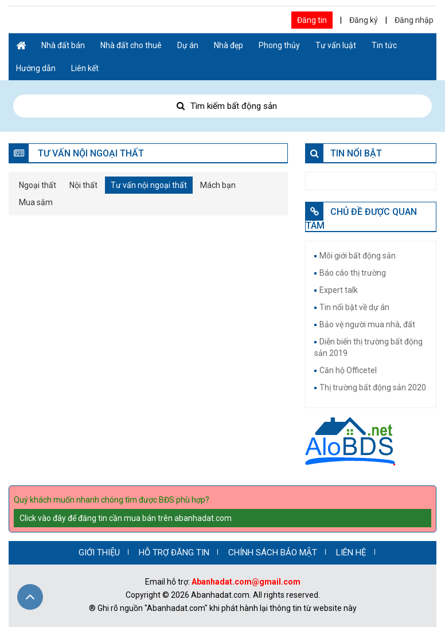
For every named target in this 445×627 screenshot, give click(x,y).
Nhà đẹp (228, 45)
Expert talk (338, 290)
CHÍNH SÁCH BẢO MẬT (272, 552)
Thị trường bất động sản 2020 (372, 387)
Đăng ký (363, 20)
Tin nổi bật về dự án (354, 307)
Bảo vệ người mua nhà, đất (367, 324)
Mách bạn (218, 185)
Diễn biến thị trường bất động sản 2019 (368, 347)
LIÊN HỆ (351, 552)
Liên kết (85, 68)
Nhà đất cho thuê (131, 45)
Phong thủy (279, 45)
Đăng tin (312, 20)
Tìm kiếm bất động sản (222, 106)
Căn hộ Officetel (348, 370)
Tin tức (384, 45)
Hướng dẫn (36, 68)
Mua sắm (36, 202)
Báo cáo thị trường (352, 272)
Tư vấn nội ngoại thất (149, 185)
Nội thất (83, 185)
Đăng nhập (414, 20)
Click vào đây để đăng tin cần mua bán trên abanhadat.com (125, 518)
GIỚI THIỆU (99, 552)
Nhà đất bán (63, 45)
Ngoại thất (37, 185)
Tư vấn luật (335, 45)
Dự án (187, 45)
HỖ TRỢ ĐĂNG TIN (174, 552)
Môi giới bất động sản (357, 255)
